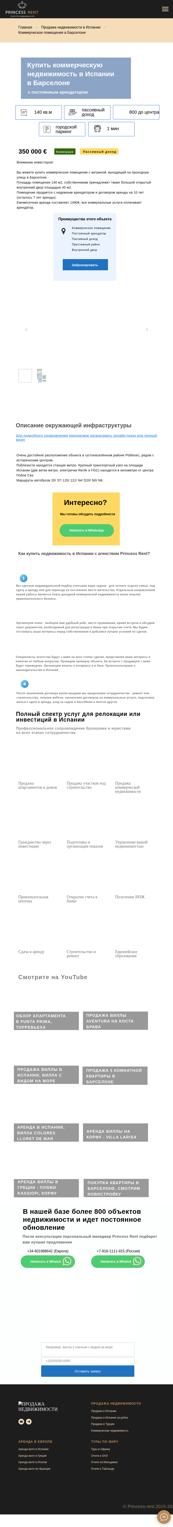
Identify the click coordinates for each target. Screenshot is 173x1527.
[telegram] (29, 1415)
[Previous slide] (26, 329)
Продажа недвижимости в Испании (70, 27)
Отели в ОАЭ (99, 1455)
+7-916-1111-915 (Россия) (118, 1251)
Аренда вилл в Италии (32, 1462)
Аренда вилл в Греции (32, 1455)
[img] (46, 1009)
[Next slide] (146, 329)
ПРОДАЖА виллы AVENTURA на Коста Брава (110, 1021)
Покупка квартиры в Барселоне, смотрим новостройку (114, 1188)
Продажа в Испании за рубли (109, 1417)
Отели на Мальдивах (104, 1462)
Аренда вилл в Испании (33, 1449)
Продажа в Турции (103, 1424)
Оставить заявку (88, 1371)
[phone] (87, 1360)
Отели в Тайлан (101, 1468)
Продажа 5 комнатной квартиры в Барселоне (114, 1076)
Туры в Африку (100, 1449)
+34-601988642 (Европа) (47, 1251)
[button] (85, 265)
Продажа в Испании (103, 1411)
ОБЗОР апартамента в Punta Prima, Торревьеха (41, 1022)
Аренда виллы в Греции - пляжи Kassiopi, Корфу (38, 1188)
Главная (25, 27)
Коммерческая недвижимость (110, 1430)
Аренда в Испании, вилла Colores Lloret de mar (41, 1133)
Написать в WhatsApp (86, 530)
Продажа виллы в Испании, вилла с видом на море (40, 1075)
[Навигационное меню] (165, 9)
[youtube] (21, 1415)
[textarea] (87, 1349)
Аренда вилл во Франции (34, 1468)
